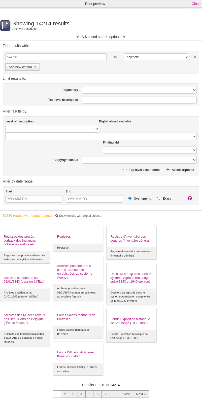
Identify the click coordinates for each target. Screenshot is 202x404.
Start (8, 191)
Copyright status (66, 160)
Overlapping (139, 198)
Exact (163, 198)
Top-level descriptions (141, 170)
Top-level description (63, 100)
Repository (70, 90)
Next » (141, 394)
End (68, 191)
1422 (126, 394)
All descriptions (180, 170)
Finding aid (111, 142)
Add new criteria (22, 67)
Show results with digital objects (78, 216)
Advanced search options (100, 37)
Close (196, 4)
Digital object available (115, 121)
